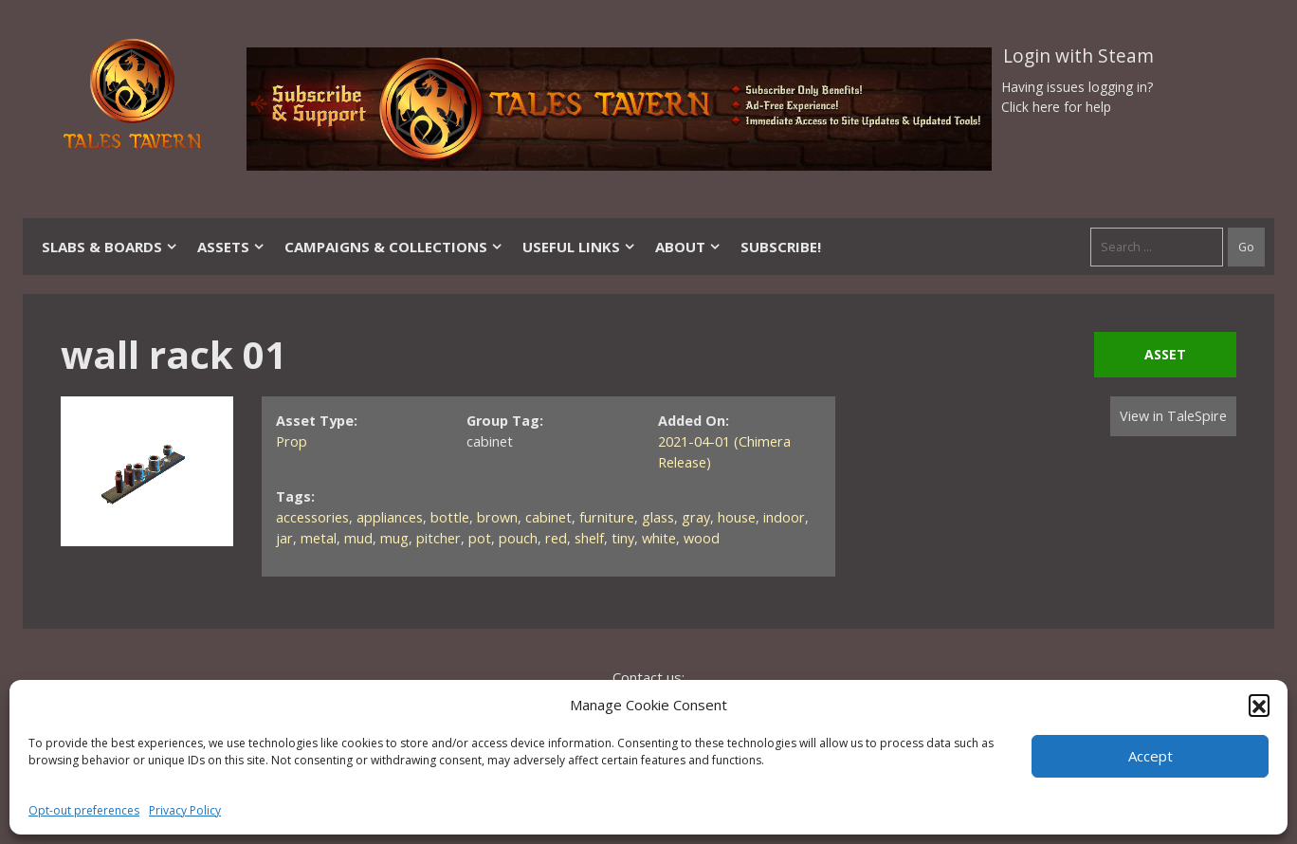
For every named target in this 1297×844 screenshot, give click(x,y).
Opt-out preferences (83, 810)
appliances (389, 517)
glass (658, 517)
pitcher (438, 538)
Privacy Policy (185, 810)
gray (696, 517)
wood (702, 538)
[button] (1259, 704)
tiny (623, 538)
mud (358, 538)
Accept (1150, 755)
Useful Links (579, 246)
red (556, 538)
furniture (606, 517)
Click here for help (1056, 107)
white (659, 538)
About (688, 246)
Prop (291, 441)
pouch (518, 538)
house (737, 517)
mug (394, 538)
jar (284, 538)
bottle (449, 517)
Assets (231, 246)
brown (497, 517)
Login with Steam (1078, 56)
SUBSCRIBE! (780, 246)
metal (319, 538)
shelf (589, 538)
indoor (784, 517)
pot (479, 538)
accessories (312, 517)
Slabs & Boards (110, 246)
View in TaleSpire (1173, 416)
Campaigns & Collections (393, 246)
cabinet (548, 517)
